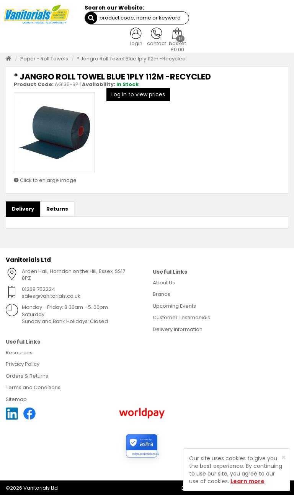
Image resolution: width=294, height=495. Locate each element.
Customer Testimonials (181, 316)
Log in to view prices (138, 93)
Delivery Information (178, 328)
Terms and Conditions (33, 386)
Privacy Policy (22, 363)
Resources (19, 351)
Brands (161, 293)
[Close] (283, 457)
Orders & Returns (27, 374)
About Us (164, 281)
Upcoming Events (174, 304)
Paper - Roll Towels (44, 57)
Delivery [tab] (23, 207)
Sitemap (16, 398)
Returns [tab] (57, 207)
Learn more (247, 481)
